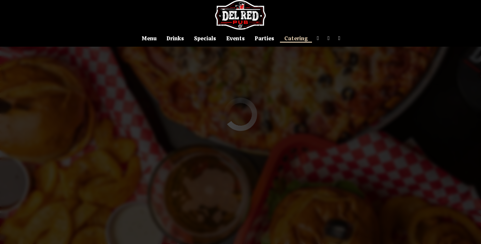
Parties (264, 38)
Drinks (175, 38)
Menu (149, 38)
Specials (205, 38)
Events (235, 38)
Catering (296, 38)
